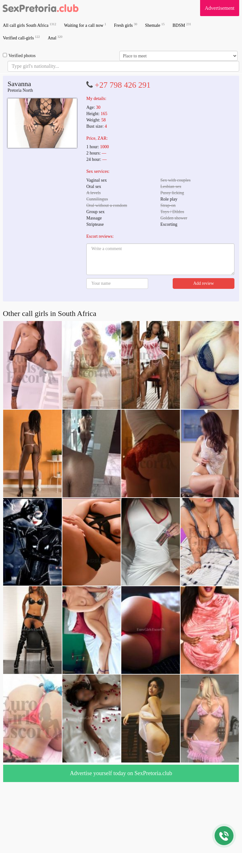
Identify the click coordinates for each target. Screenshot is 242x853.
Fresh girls (125, 25)
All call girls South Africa (29, 25)
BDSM (181, 25)
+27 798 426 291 (123, 85)
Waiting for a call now (85, 25)
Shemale (154, 25)
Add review (203, 283)
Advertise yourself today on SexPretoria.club (121, 773)
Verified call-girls (21, 37)
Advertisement (219, 8)
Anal (55, 37)
